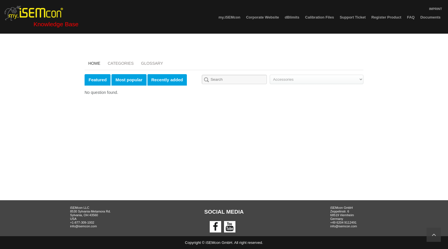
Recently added (167, 79)
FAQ (411, 17)
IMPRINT (435, 9)
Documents (430, 17)
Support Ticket (353, 17)
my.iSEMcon (229, 17)
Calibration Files (319, 17)
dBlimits (292, 17)
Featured (98, 79)
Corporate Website (262, 17)
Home (94, 63)
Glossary (152, 63)
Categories (121, 63)
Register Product (386, 17)
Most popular (128, 79)
